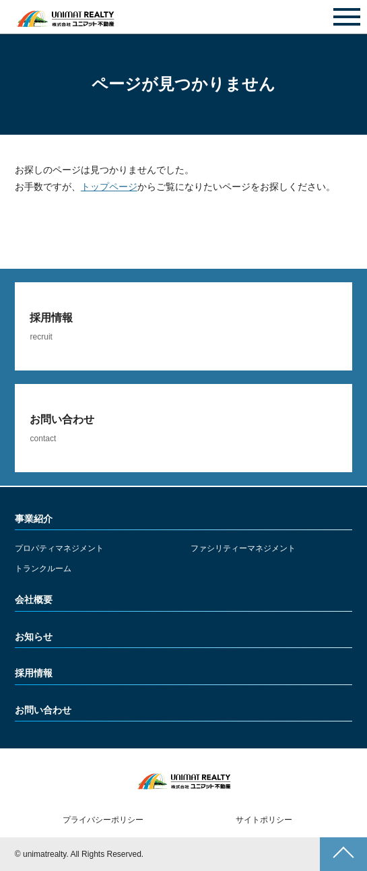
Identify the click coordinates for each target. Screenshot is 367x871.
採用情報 (34, 673)
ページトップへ (343, 854)
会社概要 (34, 599)
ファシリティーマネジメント (243, 548)
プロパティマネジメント (59, 548)
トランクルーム (43, 568)
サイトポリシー (264, 820)
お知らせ (34, 636)
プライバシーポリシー (103, 820)
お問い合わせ (184, 17)
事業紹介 (34, 518)
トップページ (109, 186)
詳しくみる (183, 326)
